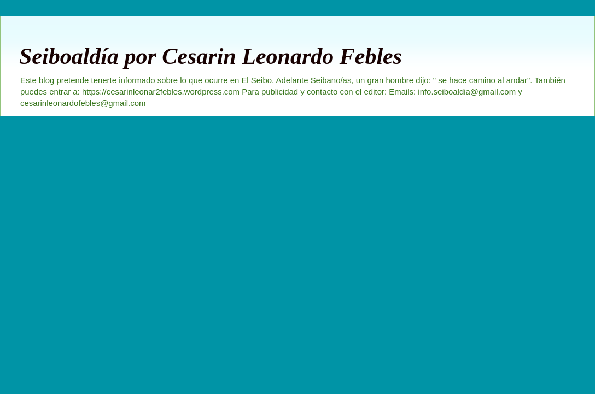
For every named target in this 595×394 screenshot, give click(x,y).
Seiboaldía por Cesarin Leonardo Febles (210, 56)
